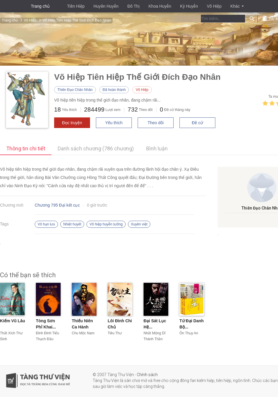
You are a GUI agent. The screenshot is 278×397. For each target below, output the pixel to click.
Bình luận (157, 148)
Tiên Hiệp (76, 6)
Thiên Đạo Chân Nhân (75, 90)
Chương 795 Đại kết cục (57, 205)
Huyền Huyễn (106, 6)
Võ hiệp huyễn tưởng (105, 224)
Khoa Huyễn (160, 6)
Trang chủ (40, 6)
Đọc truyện (72, 122)
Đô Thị (133, 6)
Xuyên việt (139, 224)
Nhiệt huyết (72, 224)
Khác (237, 6)
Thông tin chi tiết (25, 148)
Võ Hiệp (214, 6)
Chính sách (147, 374)
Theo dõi (156, 122)
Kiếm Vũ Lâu (12, 320)
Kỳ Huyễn (189, 6)
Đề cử (197, 122)
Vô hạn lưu (46, 224)
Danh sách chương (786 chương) (96, 148)
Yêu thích (113, 122)
